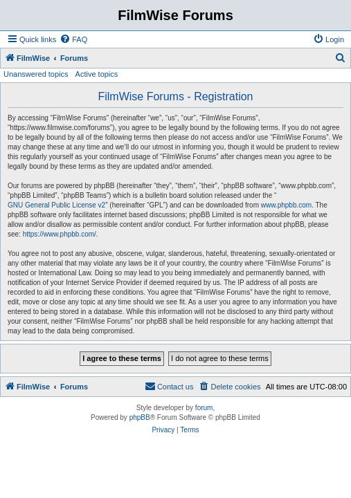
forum (204, 408)
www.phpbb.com (286, 205)
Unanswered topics (36, 74)
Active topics (96, 74)
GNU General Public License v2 (56, 205)
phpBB (139, 417)
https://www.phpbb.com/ (59, 234)
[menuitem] (73, 39)
